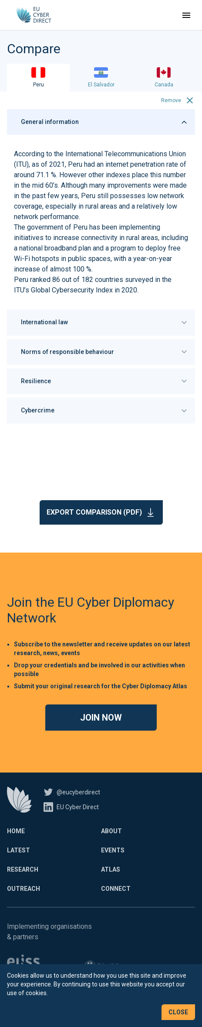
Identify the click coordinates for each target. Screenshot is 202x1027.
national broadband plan (55, 248)
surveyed (139, 279)
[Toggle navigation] (186, 15)
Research (22, 869)
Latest (18, 850)
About (111, 831)
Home (16, 831)
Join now (101, 717)
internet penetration (135, 164)
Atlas (110, 869)
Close (178, 1012)
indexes (118, 175)
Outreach (23, 888)
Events (113, 850)
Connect (116, 888)
